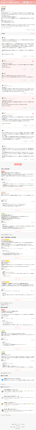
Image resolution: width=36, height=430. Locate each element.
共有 (28, 29)
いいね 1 (32, 56)
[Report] (25, 30)
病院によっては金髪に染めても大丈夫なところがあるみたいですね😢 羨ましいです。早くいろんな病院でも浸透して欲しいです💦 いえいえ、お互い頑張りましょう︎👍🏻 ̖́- (18, 77)
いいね (32, 29)
